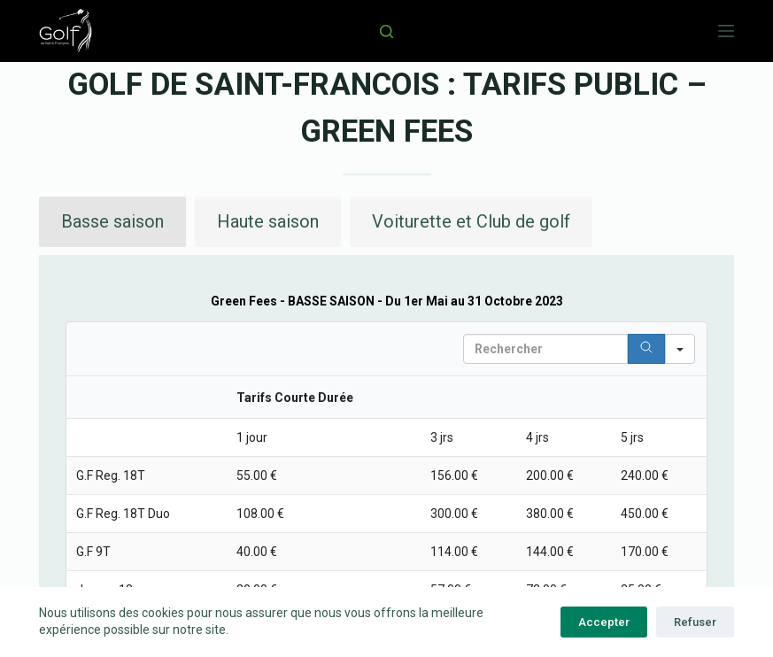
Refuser (695, 622)
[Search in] (680, 349)
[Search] (646, 349)
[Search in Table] (545, 349)
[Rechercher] (386, 31)
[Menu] (726, 31)
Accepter (604, 622)
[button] (112, 222)
